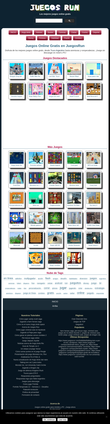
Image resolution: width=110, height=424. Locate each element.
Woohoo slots (74, 185)
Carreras (62, 32)
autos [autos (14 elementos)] (65, 293)
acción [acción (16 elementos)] (40, 279)
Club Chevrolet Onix (79, 319)
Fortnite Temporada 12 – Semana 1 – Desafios (31, 387)
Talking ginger (36, 265)
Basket (50, 32)
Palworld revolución (30, 390)
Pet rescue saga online (30, 338)
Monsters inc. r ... (36, 185)
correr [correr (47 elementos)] (47, 288)
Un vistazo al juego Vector (31, 349)
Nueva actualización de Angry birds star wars (30, 360)
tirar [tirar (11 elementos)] (25, 288)
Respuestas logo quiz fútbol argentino (30, 379)
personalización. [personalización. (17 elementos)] (35, 288)
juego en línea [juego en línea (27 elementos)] (29, 293)
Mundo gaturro (36, 225)
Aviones (39, 32)
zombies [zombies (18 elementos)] (41, 293)
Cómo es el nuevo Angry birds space (31, 324)
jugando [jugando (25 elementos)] (72, 288)
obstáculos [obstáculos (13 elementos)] (88, 288)
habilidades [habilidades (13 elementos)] (73, 278)
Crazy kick (93, 185)
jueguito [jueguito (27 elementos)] (90, 293)
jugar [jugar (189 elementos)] (63, 288)
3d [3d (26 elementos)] (100, 283)
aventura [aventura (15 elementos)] (9, 293)
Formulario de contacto (31, 395)
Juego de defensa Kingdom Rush (30, 371)
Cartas (73, 32)
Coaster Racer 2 (55, 185)
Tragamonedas (55, 205)
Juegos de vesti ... (55, 96)
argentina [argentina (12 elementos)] (102, 278)
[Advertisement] (55, 123)
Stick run (36, 205)
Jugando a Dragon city (30, 368)
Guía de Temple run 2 (30, 346)
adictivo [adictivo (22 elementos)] (18, 278)
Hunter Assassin (74, 245)
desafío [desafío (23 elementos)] (63, 278)
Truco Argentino (57, 50)
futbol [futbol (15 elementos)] (19, 283)
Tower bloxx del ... (74, 225)
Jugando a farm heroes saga (31, 322)
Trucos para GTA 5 (30, 373)
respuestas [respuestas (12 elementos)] (100, 293)
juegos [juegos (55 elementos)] (93, 278)
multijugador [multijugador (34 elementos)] (30, 278)
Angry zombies (55, 265)
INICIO (13, 32)
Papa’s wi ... (16, 225)
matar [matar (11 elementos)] (19, 288)
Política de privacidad (30, 392)
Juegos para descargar (31, 381)
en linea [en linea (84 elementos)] (8, 278)
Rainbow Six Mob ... (74, 205)
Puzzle (66, 38)
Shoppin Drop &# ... (16, 76)
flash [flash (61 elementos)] (47, 278)
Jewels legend (55, 165)
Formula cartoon (36, 165)
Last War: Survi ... (55, 76)
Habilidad (55, 38)
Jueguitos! (79, 324)
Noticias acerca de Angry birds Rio (30, 343)
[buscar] (49, 20)
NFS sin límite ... (93, 165)
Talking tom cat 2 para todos (30, 362)
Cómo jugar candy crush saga (30, 319)
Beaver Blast (74, 76)
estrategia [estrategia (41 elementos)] (100, 288)
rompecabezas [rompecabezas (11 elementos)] (10, 288)
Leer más (63, 420)
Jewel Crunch (74, 96)
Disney (31, 38)
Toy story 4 (93, 205)
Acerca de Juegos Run (30, 327)
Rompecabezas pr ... (16, 205)
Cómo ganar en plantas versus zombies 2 (30, 335)
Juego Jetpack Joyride (30, 341)
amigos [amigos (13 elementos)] (55, 278)
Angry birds (26, 32)
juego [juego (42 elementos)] (94, 283)
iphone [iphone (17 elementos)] (54, 288)
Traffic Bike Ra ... (36, 76)
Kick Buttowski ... (74, 265)
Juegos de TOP (79, 322)
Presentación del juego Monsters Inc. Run (31, 354)
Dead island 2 (93, 245)
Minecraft (16, 245)
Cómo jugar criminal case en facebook (30, 330)
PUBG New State (93, 225)
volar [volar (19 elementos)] (80, 288)
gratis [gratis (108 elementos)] (50, 292)
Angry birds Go (16, 165)
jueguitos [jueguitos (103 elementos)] (75, 282)
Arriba (55, 306)
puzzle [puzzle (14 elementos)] (58, 293)
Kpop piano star (93, 76)
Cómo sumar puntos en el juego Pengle (31, 352)
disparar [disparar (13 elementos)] (18, 293)
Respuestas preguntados (30, 376)
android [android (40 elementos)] (58, 283)
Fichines (42, 38)
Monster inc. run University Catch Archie (30, 365)
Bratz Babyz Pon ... (36, 96)
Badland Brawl (55, 225)
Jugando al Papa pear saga (30, 333)
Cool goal (74, 165)
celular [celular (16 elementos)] (49, 283)
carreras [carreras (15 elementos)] (11, 283)
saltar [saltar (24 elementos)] (72, 293)
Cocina (84, 32)
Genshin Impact (16, 96)
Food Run (16, 185)
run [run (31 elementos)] (66, 283)
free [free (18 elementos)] (33, 283)
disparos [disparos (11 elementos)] (26, 283)
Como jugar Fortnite (30, 384)
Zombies (78, 38)
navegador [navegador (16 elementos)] (41, 283)
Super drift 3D (55, 245)
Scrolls (35, 245)
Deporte (96, 32)
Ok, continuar (49, 420)
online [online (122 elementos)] (81, 292)
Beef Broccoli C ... (93, 96)
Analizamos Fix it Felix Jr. (30, 357)
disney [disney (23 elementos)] (86, 283)
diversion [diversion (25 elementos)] (83, 278)
